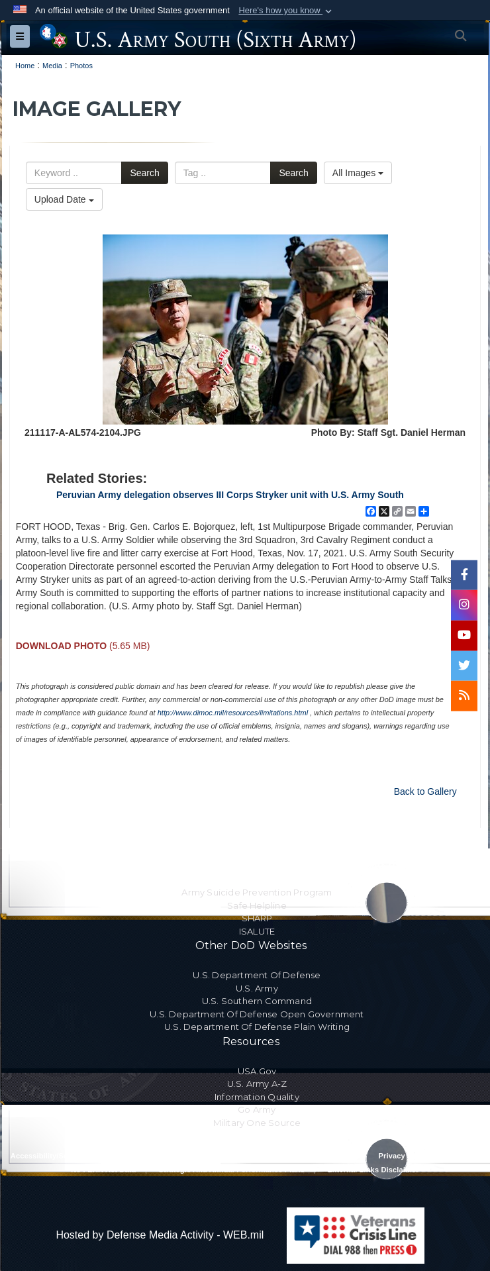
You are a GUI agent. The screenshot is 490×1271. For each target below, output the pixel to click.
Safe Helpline (257, 905)
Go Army (256, 1109)
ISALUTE (257, 931)
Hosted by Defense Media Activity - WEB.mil (160, 1235)
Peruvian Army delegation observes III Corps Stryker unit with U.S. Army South (230, 494)
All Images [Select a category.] (357, 173)
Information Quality (257, 1097)
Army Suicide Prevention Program (256, 892)
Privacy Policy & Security (310, 1156)
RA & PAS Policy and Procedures (182, 1156)
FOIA (470, 1156)
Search (144, 173)
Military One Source (257, 1122)
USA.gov (257, 1071)
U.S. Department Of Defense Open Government (257, 1014)
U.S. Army (257, 988)
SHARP (257, 918)
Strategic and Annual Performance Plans (232, 1170)
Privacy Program (408, 1156)
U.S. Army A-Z (257, 1083)
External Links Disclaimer (373, 1170)
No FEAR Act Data (103, 1170)
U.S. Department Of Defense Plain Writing (257, 1026)
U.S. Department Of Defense (256, 975)
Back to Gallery (425, 791)
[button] (286, 10)
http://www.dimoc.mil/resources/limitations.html (233, 713)
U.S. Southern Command (257, 1000)
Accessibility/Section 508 (56, 1156)
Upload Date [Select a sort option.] (64, 199)
